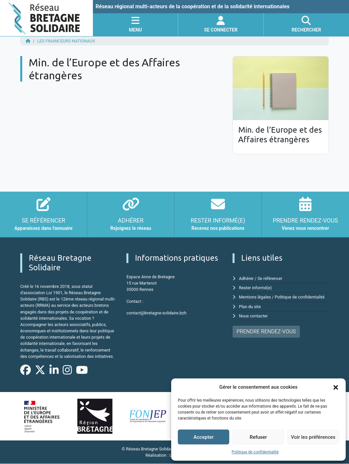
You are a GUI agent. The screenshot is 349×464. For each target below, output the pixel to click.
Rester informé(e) (255, 287)
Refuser (258, 437)
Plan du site (250, 306)
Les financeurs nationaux (66, 40)
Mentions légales (255, 297)
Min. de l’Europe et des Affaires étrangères (280, 134)
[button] (335, 387)
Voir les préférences (313, 437)
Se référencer (270, 278)
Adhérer (246, 278)
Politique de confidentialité (255, 452)
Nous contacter (253, 315)
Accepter (203, 437)
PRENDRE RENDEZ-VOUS (266, 331)
